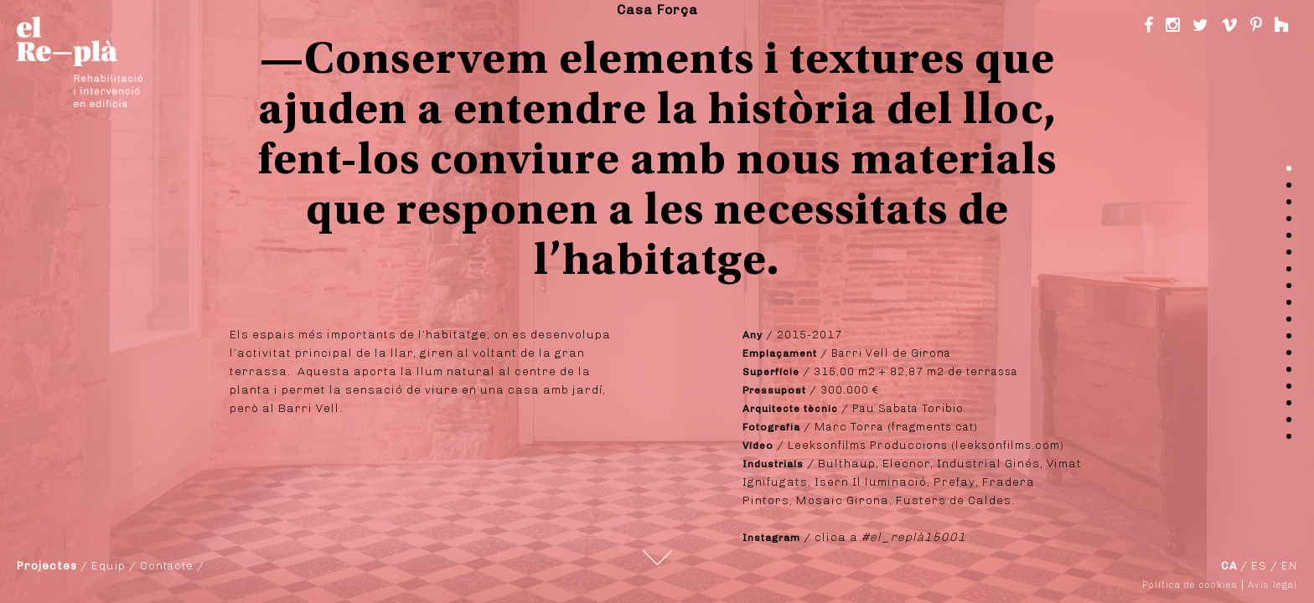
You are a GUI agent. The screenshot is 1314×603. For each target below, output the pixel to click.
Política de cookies (1190, 585)
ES (1259, 565)
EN (1289, 565)
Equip (108, 565)
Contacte (167, 565)
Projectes (47, 565)
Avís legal (1272, 585)
